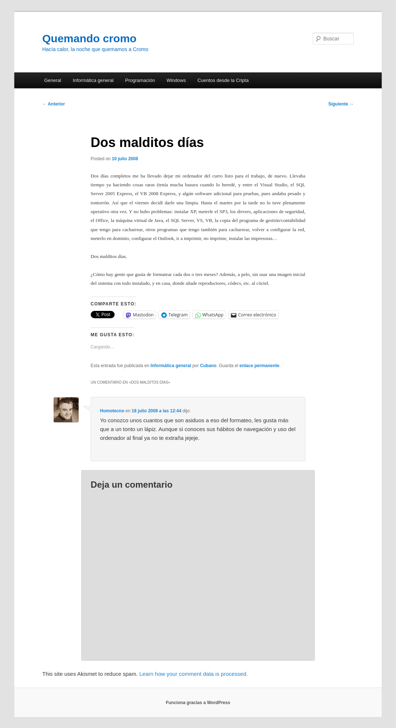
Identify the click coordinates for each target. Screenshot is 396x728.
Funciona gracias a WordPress (198, 702)
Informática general (93, 80)
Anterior (53, 104)
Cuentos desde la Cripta (222, 80)
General (52, 80)
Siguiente (341, 104)
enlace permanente (260, 365)
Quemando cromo (89, 38)
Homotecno (112, 410)
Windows (176, 80)
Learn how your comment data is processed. (193, 674)
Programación (140, 80)
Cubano (208, 365)
